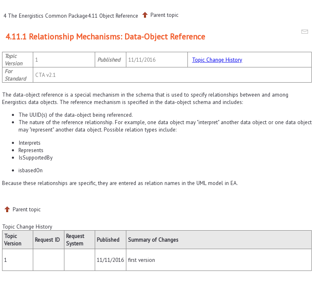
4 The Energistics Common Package (45, 15)
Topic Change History (217, 59)
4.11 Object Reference (113, 15)
